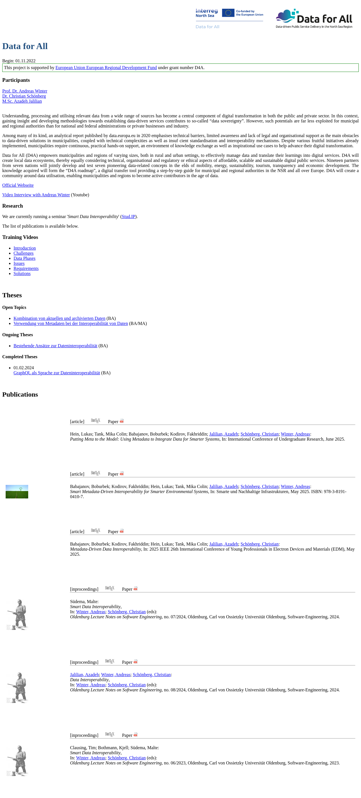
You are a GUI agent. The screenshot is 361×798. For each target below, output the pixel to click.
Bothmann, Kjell (113, 747)
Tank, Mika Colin (110, 434)
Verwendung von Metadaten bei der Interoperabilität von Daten (71, 323)
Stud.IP (128, 216)
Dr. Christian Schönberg (24, 96)
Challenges (24, 253)
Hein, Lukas (81, 434)
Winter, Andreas (295, 434)
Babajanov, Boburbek (148, 434)
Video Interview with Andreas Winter (36, 194)
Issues (19, 263)
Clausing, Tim (83, 747)
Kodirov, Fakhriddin (188, 434)
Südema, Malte (83, 601)
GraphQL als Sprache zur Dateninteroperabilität (57, 372)
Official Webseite (18, 185)
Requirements (26, 268)
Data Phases (25, 258)
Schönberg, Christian (260, 434)
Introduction (25, 248)
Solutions (22, 273)
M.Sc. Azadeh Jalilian (22, 101)
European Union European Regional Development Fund (106, 67)
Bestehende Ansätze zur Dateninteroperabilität (55, 345)
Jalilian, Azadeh (223, 434)
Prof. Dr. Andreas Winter (24, 91)
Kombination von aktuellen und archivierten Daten (59, 318)
